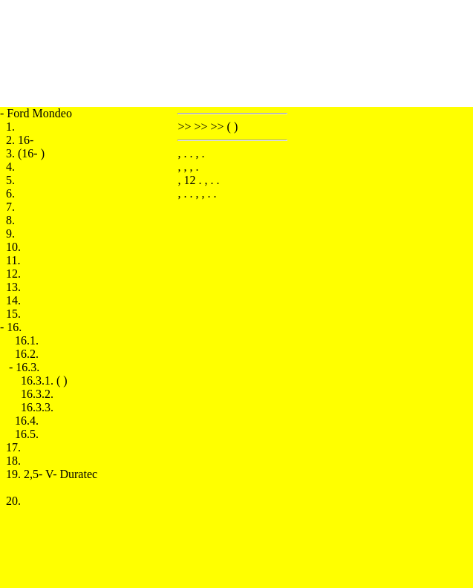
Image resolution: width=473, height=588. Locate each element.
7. (10, 206)
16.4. (27, 420)
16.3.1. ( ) (44, 380)
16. (14, 327)
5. (10, 180)
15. (13, 313)
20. (13, 500)
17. (13, 447)
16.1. (27, 340)
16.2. (27, 353)
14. (13, 300)
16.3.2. (37, 394)
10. (13, 247)
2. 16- (19, 140)
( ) (232, 126)
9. (10, 233)
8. (10, 220)
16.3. (27, 367)
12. (13, 273)
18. (13, 460)
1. (10, 126)
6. (10, 193)
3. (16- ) (25, 153)
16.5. (27, 434)
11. (13, 260)
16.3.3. (37, 407)
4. (10, 166)
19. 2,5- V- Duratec (51, 474)
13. (13, 287)
